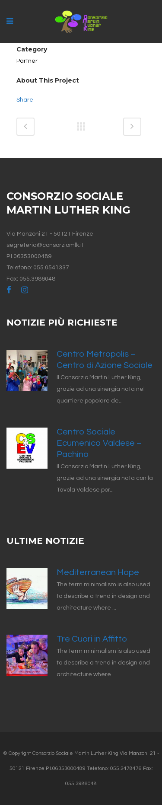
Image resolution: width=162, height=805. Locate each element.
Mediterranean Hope (98, 572)
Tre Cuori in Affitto (92, 639)
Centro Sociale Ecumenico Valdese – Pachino (99, 443)
